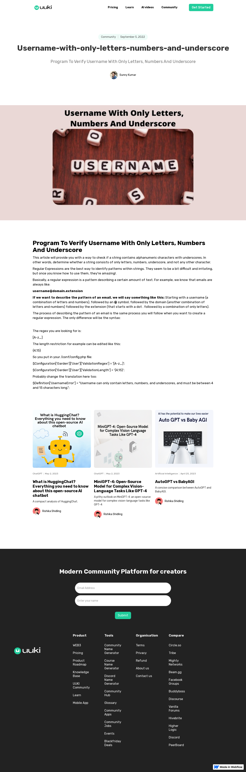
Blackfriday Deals (112, 743)
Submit (123, 615)
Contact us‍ (144, 676)
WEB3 (77, 645)
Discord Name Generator (111, 679)
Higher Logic (173, 728)
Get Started (201, 7)
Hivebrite (175, 718)
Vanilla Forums (174, 708)
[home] (44, 7)
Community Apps (112, 712)
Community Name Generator (112, 649)
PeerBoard (176, 745)
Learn (129, 7)
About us (142, 668)
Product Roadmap (79, 662)
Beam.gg (175, 672)
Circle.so (175, 645)
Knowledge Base (81, 674)
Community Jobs (112, 724)
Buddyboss (177, 691)
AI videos (147, 7)
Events (109, 733)
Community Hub (112, 693)
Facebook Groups (175, 681)
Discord (174, 737)
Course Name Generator (111, 664)
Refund (141, 660)
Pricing (113, 7)
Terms (140, 645)
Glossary (110, 703)
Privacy (141, 653)
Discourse (176, 699)
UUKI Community (81, 685)
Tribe (172, 653)
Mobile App (80, 703)
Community (169, 7)
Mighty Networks (175, 662)
